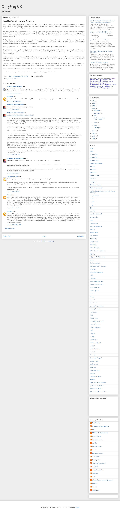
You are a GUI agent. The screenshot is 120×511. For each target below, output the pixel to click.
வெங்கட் (92, 373)
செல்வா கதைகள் (95, 263)
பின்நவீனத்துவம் (95, 327)
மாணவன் (95, 473)
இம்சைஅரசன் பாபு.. (98, 439)
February (96, 127)
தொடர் (92, 293)
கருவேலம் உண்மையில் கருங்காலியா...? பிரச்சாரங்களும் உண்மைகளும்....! (102, 21)
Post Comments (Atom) (47, 241)
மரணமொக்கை (94, 348)
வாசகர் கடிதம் (94, 361)
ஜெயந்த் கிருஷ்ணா (12, 176)
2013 (94, 131)
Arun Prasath (96, 423)
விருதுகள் (93, 367)
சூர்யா (92, 260)
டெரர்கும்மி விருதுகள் (96, 272)
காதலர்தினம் (94, 235)
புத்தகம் (92, 333)
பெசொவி (95, 466)
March (96, 125)
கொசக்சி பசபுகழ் (97, 446)
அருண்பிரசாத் (94, 195)
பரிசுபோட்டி (94, 318)
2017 (94, 100)
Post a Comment (9, 228)
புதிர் (91, 330)
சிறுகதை (92, 254)
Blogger (77, 507)
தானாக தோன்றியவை (13, 78)
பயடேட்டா (93, 312)
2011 (94, 136)
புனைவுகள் (93, 339)
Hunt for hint (93, 154)
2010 (94, 138)
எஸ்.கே (94, 443)
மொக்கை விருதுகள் (96, 358)
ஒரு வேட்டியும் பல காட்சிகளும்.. (100, 40)
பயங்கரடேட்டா (95, 309)
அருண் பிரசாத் (96, 436)
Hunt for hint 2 (94, 157)
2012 (94, 133)
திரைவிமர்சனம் (94, 287)
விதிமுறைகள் (94, 364)
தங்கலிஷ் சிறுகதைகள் (96, 281)
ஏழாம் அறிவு (94, 217)
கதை (91, 220)
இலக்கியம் (93, 208)
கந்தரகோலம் (94, 223)
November (97, 110)
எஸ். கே (92, 211)
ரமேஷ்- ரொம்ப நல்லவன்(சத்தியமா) (103, 480)
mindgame (93, 182)
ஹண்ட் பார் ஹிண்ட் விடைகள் (99, 391)
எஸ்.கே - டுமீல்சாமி (96, 214)
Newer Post (7, 236)
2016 (94, 103)
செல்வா (94, 449)
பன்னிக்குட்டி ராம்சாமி (97, 321)
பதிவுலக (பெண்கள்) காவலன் (99, 62)
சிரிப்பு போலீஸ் (94, 247)
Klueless (92, 166)
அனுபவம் (93, 205)
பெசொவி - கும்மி (95, 342)
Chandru (9, 195)
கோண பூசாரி (94, 241)
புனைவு (92, 336)
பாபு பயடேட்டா (95, 324)
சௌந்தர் (93, 269)
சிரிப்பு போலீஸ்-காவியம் (97, 251)
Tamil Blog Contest (95, 185)
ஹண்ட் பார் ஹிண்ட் (96, 388)
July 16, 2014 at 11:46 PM (14, 93)
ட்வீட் (91, 275)
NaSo (93, 429)
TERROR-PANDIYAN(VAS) (14, 86)
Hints (91, 151)
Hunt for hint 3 (94, 160)
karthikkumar (96, 490)
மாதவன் (92, 352)
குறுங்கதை (93, 238)
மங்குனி (92, 345)
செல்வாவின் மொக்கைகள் (98, 266)
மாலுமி (94, 476)
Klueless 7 (93, 169)
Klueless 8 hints (94, 175)
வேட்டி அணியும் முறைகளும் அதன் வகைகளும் (20, 115)
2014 (94, 108)
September (97, 113)
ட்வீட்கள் (93, 278)
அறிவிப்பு (93, 198)
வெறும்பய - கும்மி (95, 376)
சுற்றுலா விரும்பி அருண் (97, 257)
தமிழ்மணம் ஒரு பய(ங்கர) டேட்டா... (101, 32)
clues (91, 148)
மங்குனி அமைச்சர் (97, 470)
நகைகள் (92, 300)
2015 (94, 106)
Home (44, 236)
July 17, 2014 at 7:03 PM (14, 191)
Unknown (10, 96)
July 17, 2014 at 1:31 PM (14, 173)
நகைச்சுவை (93, 303)
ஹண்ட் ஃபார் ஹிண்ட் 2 (97, 385)
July (95, 115)
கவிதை (92, 229)
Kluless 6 (93, 179)
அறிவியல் (93, 202)
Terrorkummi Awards (96, 188)
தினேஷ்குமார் (96, 460)
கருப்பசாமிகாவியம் (96, 226)
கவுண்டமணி (94, 232)
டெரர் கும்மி (12, 7)
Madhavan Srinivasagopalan (15, 104)
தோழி (92, 296)
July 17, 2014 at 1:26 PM (14, 109)
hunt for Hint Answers (96, 163)
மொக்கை (93, 355)
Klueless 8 (93, 172)
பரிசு (91, 315)
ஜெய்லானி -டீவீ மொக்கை (98, 382)
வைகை (92, 379)
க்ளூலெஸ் (93, 244)
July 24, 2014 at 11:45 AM (14, 208)
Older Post (80, 236)
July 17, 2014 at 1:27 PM (14, 154)
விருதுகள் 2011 (94, 370)
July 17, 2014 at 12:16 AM (14, 101)
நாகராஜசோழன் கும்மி (97, 306)
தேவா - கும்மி (94, 290)
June (95, 122)
